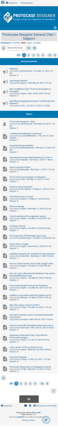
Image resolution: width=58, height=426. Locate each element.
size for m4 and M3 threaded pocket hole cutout (31, 325)
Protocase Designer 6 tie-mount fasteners (29, 285)
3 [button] (33, 55)
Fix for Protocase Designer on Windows (28, 177)
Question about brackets (21, 187)
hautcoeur (25, 328)
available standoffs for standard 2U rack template (32, 254)
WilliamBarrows (27, 148)
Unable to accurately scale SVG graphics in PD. (31, 295)
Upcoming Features (18, 81)
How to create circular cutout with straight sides (31, 263)
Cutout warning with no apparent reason (28, 216)
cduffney (16, 43)
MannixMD (36, 413)
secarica (24, 319)
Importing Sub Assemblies (22, 145)
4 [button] (38, 55)
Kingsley (24, 160)
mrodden (37, 43)
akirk (23, 43)
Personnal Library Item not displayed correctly (30, 367)
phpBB (20, 417)
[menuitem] (30, 406)
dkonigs (24, 297)
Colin (23, 106)
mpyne (29, 43)
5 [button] (42, 55)
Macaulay (25, 169)
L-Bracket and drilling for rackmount (26, 133)
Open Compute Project (20, 167)
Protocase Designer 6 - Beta (22, 121)
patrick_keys (26, 238)
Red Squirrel (26, 189)
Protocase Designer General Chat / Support (29, 36)
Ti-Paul (23, 307)
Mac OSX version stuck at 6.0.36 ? (25, 305)
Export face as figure (19, 244)
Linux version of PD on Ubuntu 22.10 (26, 347)
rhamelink (25, 256)
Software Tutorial (17, 226)
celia (23, 179)
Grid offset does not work (21, 196)
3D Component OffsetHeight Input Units (28, 236)
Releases (14, 69)
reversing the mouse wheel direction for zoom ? (31, 157)
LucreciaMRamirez (29, 136)
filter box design (17, 206)
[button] (18, 55)
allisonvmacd (26, 71)
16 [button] (50, 55)
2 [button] (28, 55)
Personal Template (18, 357)
